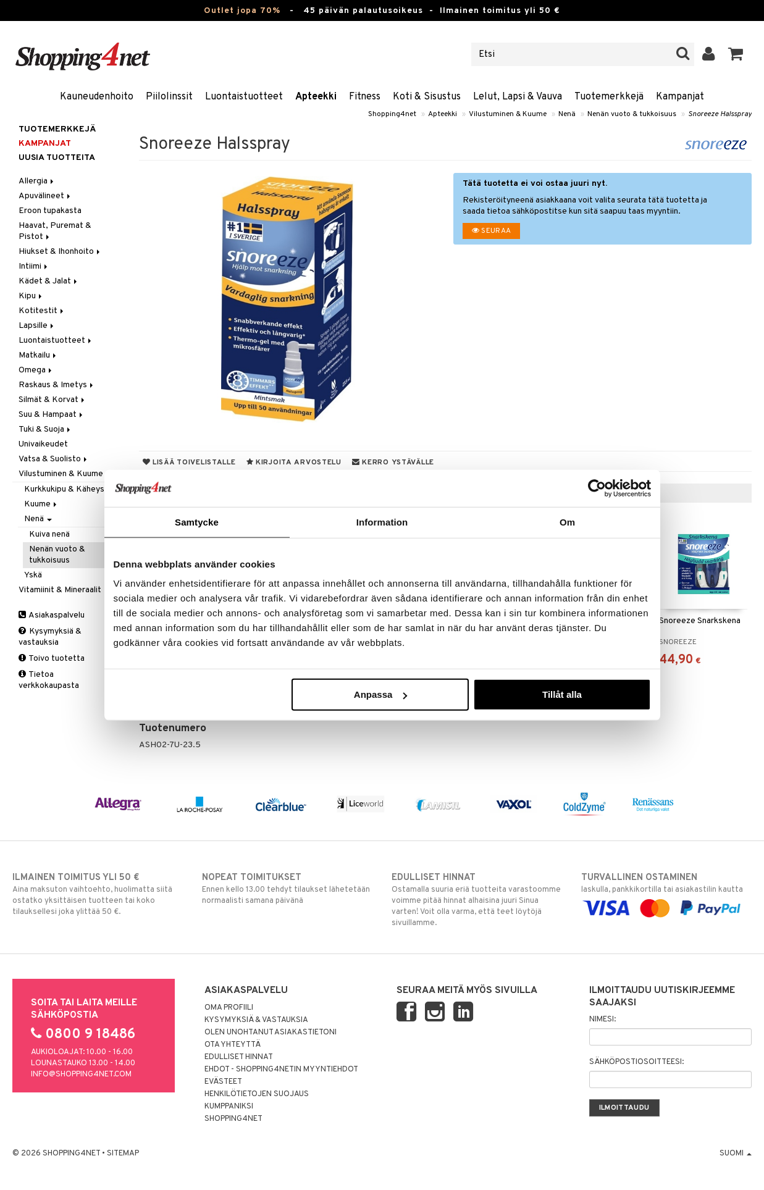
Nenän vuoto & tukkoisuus (631, 114)
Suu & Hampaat (52, 414)
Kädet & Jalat (49, 281)
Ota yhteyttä (232, 1045)
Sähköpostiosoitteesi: (636, 1062)
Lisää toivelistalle (189, 462)
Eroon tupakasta (50, 211)
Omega (36, 370)
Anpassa (381, 694)
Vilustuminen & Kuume (508, 114)
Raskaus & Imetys (57, 385)
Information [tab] (382, 521)
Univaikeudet (43, 444)
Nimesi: (602, 1019)
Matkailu (38, 355)
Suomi (736, 1154)
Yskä (33, 575)
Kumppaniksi (228, 1107)
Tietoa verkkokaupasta (49, 680)
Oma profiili (228, 1008)
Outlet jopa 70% (242, 11)
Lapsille (37, 326)
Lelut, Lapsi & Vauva (517, 97)
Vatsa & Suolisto (54, 459)
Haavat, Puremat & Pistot (55, 231)
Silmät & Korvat (52, 400)
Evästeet (223, 1082)
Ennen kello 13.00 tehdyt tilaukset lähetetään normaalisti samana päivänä (287, 888)
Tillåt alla (562, 694)
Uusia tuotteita (57, 158)
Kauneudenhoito (96, 97)
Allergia (37, 181)
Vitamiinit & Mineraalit (64, 590)
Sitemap (123, 1154)
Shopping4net (392, 114)
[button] (736, 54)
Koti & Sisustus (427, 97)
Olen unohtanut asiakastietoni (270, 1032)
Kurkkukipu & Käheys (64, 489)
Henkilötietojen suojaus (256, 1094)
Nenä (567, 114)
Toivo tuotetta (52, 658)
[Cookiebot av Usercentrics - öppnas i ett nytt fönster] (597, 488)
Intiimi (34, 266)
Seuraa (491, 231)
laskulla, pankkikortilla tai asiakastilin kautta (666, 893)
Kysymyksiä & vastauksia (50, 637)
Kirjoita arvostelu (294, 462)
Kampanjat (680, 97)
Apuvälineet (45, 196)
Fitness (364, 97)
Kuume (41, 504)
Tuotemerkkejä (609, 97)
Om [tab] (567, 521)
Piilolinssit (169, 97)
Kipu (31, 296)
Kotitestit (42, 311)
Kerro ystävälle (393, 462)
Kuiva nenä (49, 534)
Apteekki (316, 97)
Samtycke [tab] (197, 521)
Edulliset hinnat (238, 1057)
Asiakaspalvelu (52, 615)
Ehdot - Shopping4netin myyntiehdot (281, 1070)
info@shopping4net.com (81, 1074)
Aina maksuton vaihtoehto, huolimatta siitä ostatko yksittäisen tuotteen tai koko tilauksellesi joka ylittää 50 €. (97, 894)
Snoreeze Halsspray (720, 114)
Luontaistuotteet (244, 97)
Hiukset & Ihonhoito (60, 251)
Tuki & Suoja (45, 429)
